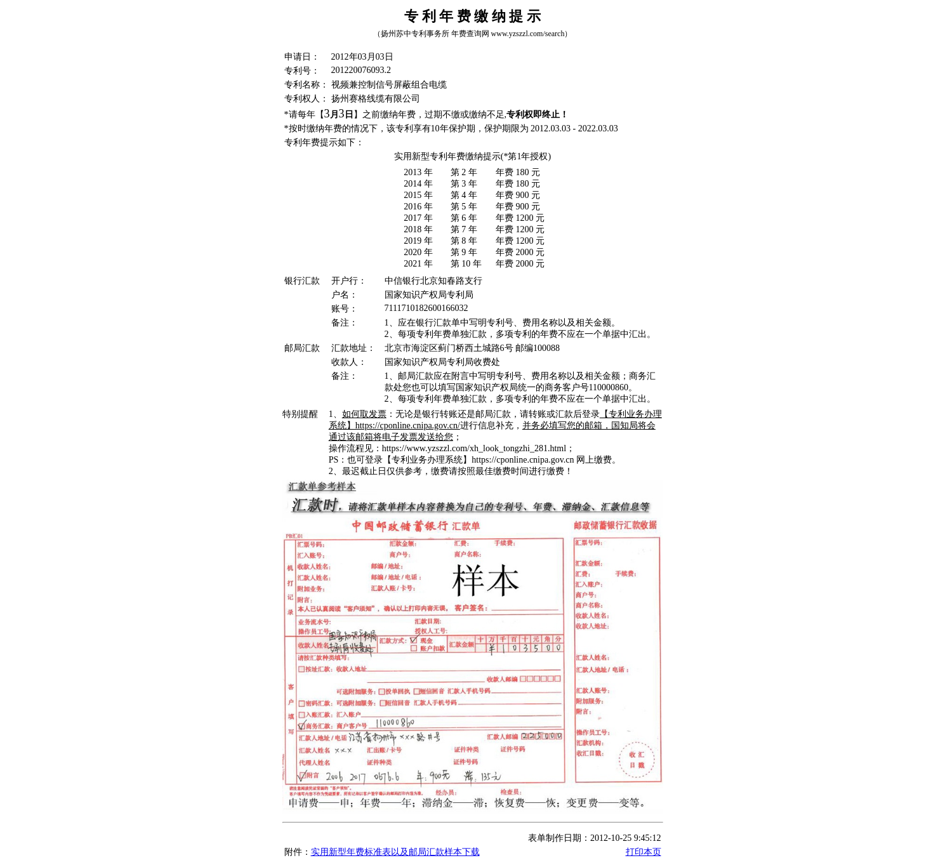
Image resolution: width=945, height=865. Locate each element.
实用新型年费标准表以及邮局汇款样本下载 (395, 852)
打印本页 (643, 852)
